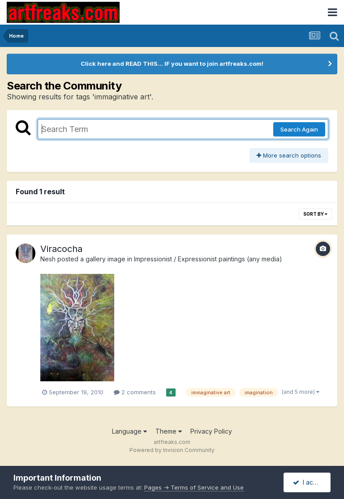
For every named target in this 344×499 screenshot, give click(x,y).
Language (129, 431)
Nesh (48, 259)
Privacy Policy (211, 431)
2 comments (135, 392)
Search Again (299, 129)
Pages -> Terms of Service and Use (194, 487)
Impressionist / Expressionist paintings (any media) (208, 259)
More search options (289, 155)
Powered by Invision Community (172, 450)
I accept (310, 482)
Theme (168, 431)
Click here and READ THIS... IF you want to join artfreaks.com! (172, 63)
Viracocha (61, 248)
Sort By (315, 214)
